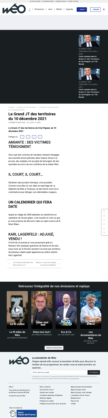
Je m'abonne (93, 372)
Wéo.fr (11, 387)
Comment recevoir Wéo (17, 396)
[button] (29, 10)
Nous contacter (45, 387)
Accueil (11, 107)
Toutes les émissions (54, 348)
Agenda (69, 9)
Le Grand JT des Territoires (26, 107)
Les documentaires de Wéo (90, 335)
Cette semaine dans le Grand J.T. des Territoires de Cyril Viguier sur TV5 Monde (89, 60)
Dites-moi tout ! (42, 332)
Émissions (39, 9)
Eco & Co (66, 332)
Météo (59, 9)
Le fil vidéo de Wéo (17, 334)
